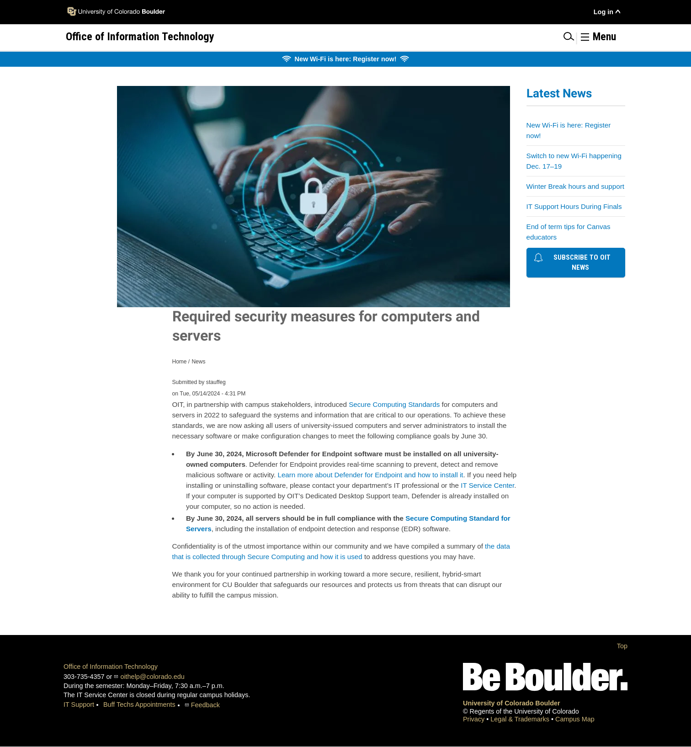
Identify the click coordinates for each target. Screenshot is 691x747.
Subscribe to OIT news (572, 262)
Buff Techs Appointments (139, 704)
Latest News (559, 93)
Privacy (474, 719)
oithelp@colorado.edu (152, 676)
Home (179, 361)
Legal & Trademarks (520, 719)
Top (622, 646)
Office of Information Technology (111, 666)
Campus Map (575, 719)
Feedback (205, 705)
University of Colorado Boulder (511, 703)
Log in (603, 12)
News (198, 361)
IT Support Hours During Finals (574, 206)
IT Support (79, 704)
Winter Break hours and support (575, 186)
